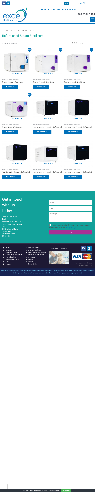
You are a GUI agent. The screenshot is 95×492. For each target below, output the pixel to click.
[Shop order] (82, 43)
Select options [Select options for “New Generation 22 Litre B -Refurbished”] (11, 177)
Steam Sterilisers (12, 31)
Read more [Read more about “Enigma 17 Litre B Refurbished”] (41, 87)
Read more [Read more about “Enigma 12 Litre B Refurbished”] (10, 87)
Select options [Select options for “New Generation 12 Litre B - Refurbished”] (42, 132)
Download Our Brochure (59, 249)
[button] (92, 19)
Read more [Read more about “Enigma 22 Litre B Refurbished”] (72, 87)
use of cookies (55, 490)
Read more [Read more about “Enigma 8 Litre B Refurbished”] (10, 132)
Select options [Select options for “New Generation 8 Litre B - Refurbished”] (73, 177)
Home (4, 31)
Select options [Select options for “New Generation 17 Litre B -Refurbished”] (73, 132)
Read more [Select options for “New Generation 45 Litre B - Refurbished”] (41, 177)
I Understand (66, 490)
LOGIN (66, 3)
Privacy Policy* (70, 228)
